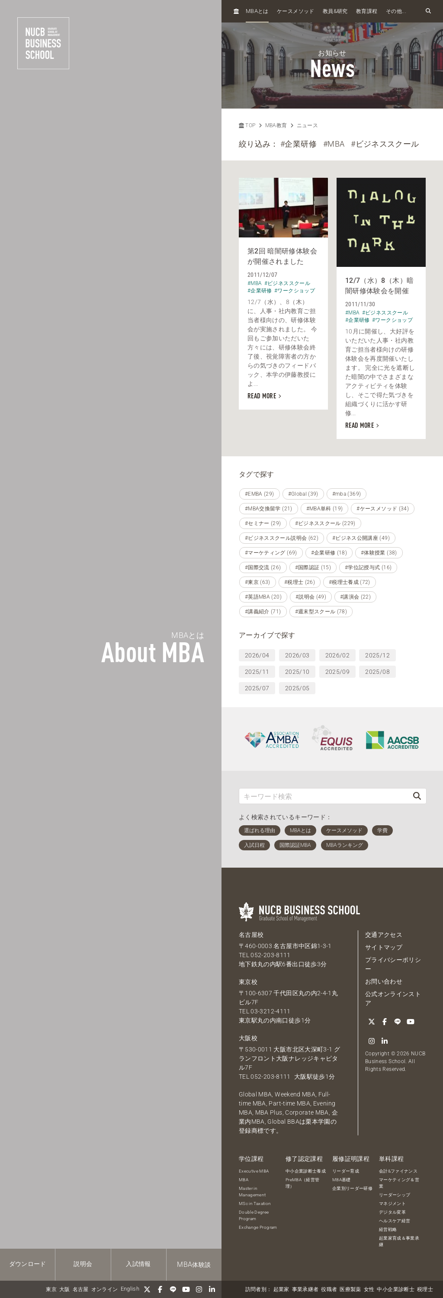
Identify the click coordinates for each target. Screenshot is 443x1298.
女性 (369, 1289)
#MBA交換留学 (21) (268, 509)
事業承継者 (305, 1289)
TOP (247, 125)
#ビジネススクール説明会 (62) (281, 538)
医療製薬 (350, 1289)
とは (257, 11)
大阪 (64, 1289)
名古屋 (81, 1289)
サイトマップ (383, 947)
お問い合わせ (383, 981)
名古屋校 (251, 934)
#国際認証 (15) (313, 567)
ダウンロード (27, 1263)
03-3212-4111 (270, 1011)
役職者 (329, 1289)
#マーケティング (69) (271, 553)
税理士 (425, 1289)
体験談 (194, 1264)
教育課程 (366, 11)
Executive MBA (254, 1171)
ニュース (307, 125)
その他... (396, 11)
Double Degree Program (254, 1215)
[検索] (417, 796)
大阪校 (248, 1038)
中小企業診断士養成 (306, 1171)
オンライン (104, 1289)
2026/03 (297, 655)
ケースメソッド (295, 11)
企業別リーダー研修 (352, 1188)
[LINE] (173, 1289)
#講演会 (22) (355, 597)
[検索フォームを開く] (428, 11)
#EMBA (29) (259, 494)
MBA (243, 1179)
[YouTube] (186, 1289)
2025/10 (297, 671)
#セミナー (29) (263, 523)
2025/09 (337, 671)
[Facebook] (160, 1289)
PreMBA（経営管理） (303, 1183)
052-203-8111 (270, 955)
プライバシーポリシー (393, 964)
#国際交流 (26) (263, 567)
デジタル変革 (392, 1212)
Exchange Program (258, 1227)
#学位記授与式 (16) (368, 567)
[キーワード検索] (323, 796)
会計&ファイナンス (398, 1171)
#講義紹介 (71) (263, 612)
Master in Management (252, 1191)
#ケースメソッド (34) (382, 509)
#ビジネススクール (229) (325, 523)
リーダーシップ (394, 1194)
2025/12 (377, 655)
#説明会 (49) (310, 597)
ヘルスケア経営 (394, 1220)
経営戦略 (388, 1229)
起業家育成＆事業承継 (399, 1241)
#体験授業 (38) (379, 553)
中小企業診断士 (395, 1289)
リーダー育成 (345, 1171)
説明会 (83, 1263)
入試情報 (138, 1263)
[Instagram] (199, 1289)
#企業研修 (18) (329, 553)
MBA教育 (276, 125)
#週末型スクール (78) (321, 612)
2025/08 (377, 671)
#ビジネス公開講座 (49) (361, 538)
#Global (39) (303, 494)
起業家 (281, 1289)
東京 (51, 1289)
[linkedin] (211, 1289)
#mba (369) (346, 494)
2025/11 (257, 671)
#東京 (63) (257, 582)
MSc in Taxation (255, 1203)
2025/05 (297, 688)
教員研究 (335, 11)
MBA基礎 (341, 1179)
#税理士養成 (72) (349, 582)
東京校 (248, 981)
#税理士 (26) (299, 582)
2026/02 (337, 655)
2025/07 (257, 688)
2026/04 (257, 655)
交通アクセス (383, 934)
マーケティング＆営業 (399, 1183)
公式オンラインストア (393, 998)
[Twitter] (147, 1289)
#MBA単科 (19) (324, 509)
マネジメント (392, 1203)
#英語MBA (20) (263, 597)
